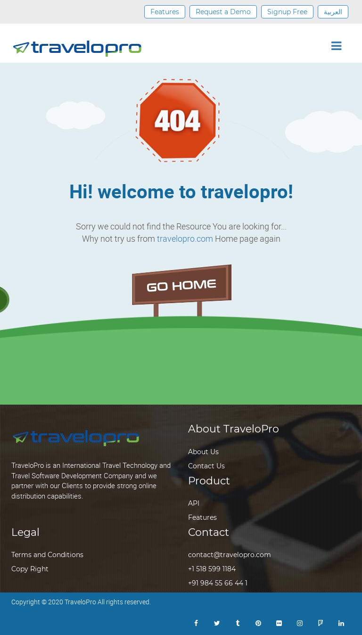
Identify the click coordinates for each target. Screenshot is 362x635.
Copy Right (30, 569)
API (193, 503)
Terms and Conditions (47, 554)
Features (164, 12)
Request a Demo (223, 12)
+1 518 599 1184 (212, 569)
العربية (333, 12)
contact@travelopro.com (229, 554)
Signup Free (287, 12)
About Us (203, 452)
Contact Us (206, 466)
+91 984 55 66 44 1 (217, 583)
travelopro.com (185, 238)
